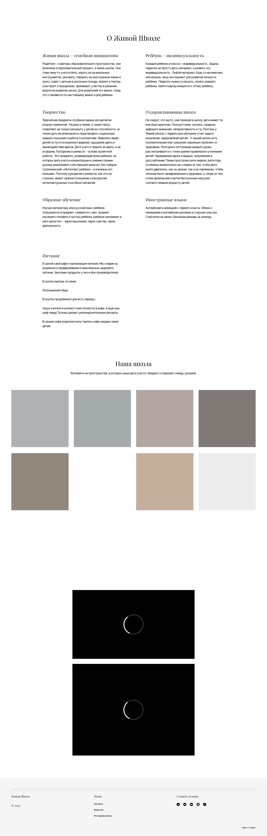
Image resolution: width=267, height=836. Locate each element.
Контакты (98, 804)
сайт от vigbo (249, 828)
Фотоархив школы (103, 816)
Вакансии (98, 810)
